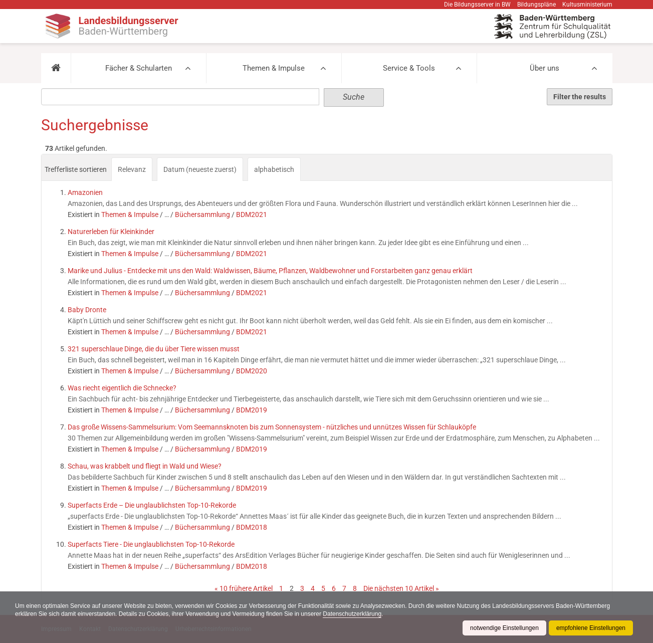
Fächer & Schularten (138, 68)
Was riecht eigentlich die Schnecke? (122, 388)
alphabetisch (274, 169)
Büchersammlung (202, 214)
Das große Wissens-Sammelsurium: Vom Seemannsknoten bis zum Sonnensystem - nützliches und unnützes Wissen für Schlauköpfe (272, 427)
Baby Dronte (87, 310)
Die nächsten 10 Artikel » (401, 588)
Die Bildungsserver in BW (477, 4)
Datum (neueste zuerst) (200, 169)
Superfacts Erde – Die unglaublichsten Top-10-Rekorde (152, 505)
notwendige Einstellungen (504, 627)
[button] (56, 68)
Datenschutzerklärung (352, 613)
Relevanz (132, 169)
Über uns (544, 68)
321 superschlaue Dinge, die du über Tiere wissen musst (154, 349)
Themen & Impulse (274, 68)
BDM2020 (251, 371)
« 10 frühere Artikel (243, 588)
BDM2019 (251, 410)
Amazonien (85, 192)
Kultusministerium (587, 4)
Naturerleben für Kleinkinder (111, 232)
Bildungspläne (536, 4)
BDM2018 (251, 527)
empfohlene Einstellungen (590, 627)
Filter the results (579, 97)
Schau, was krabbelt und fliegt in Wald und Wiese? (145, 466)
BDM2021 (251, 214)
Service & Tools (409, 68)
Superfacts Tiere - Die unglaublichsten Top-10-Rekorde (151, 544)
